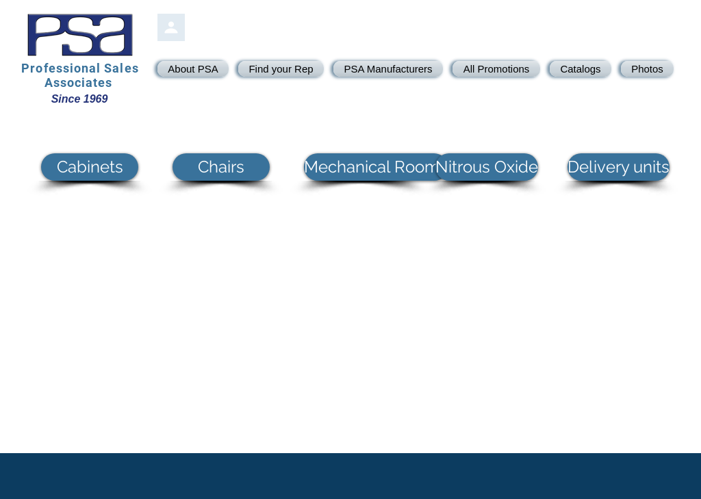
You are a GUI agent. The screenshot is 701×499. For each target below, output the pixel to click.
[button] (89, 167)
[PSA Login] (171, 27)
